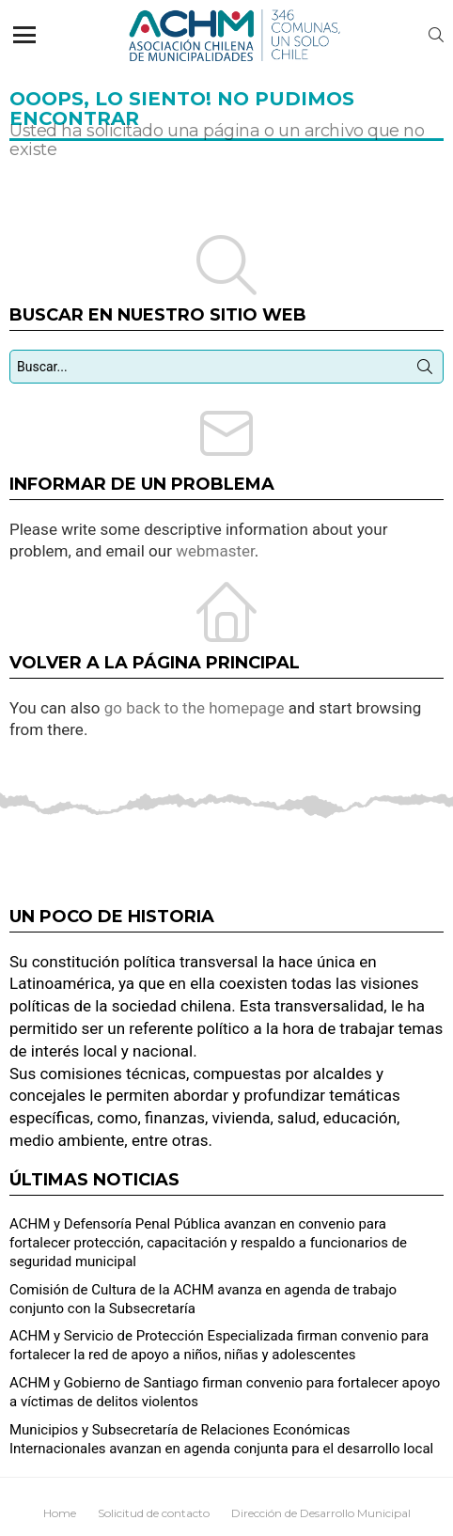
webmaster (215, 550)
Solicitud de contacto (154, 1513)
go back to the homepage (194, 707)
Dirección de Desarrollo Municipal (321, 1513)
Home (59, 1513)
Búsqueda (425, 370)
